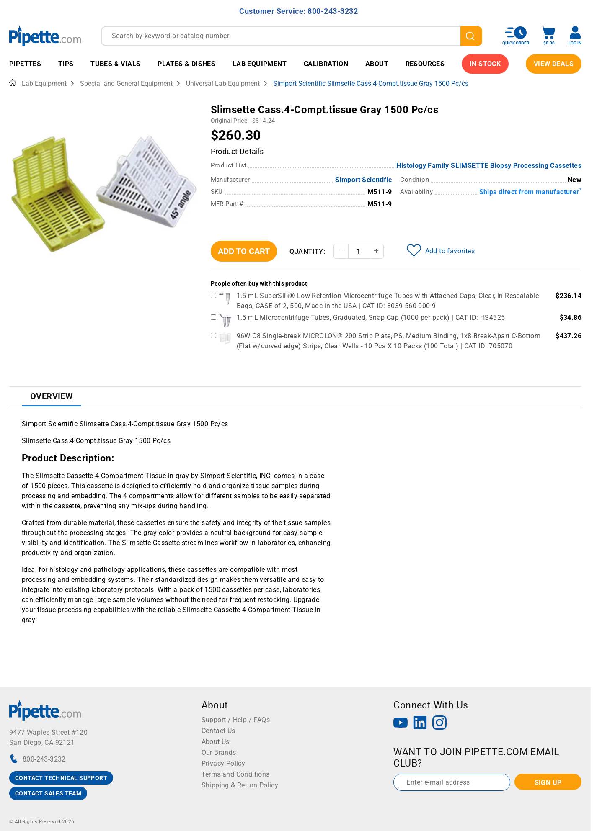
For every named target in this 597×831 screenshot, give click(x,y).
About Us (216, 742)
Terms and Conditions (236, 774)
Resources (425, 64)
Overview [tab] (51, 396)
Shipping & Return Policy (240, 785)
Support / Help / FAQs (236, 720)
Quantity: (307, 251)
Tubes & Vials (115, 64)
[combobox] (291, 36)
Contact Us (218, 731)
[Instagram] (439, 723)
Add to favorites (441, 250)
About (376, 64)
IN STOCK (485, 64)
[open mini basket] (549, 36)
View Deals (554, 64)
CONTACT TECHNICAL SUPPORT (61, 777)
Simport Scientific (363, 180)
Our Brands (219, 752)
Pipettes (25, 64)
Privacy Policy (224, 763)
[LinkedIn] (420, 723)
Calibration (326, 64)
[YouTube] (400, 723)
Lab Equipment (260, 64)
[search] (471, 36)
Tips (66, 64)
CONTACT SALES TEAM (48, 793)
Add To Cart (244, 251)
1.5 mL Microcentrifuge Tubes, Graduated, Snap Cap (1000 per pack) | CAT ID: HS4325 (371, 318)
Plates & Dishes (186, 64)
